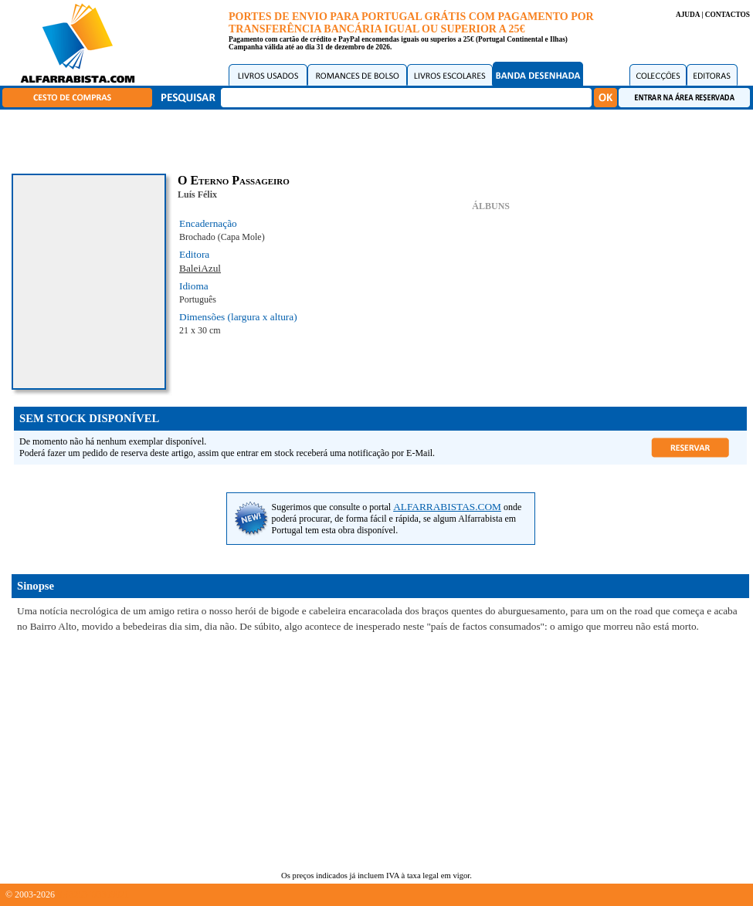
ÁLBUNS (491, 206)
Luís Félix (197, 194)
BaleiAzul (200, 268)
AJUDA (688, 15)
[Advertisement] (381, 139)
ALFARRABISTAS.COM (447, 506)
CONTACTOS (727, 15)
